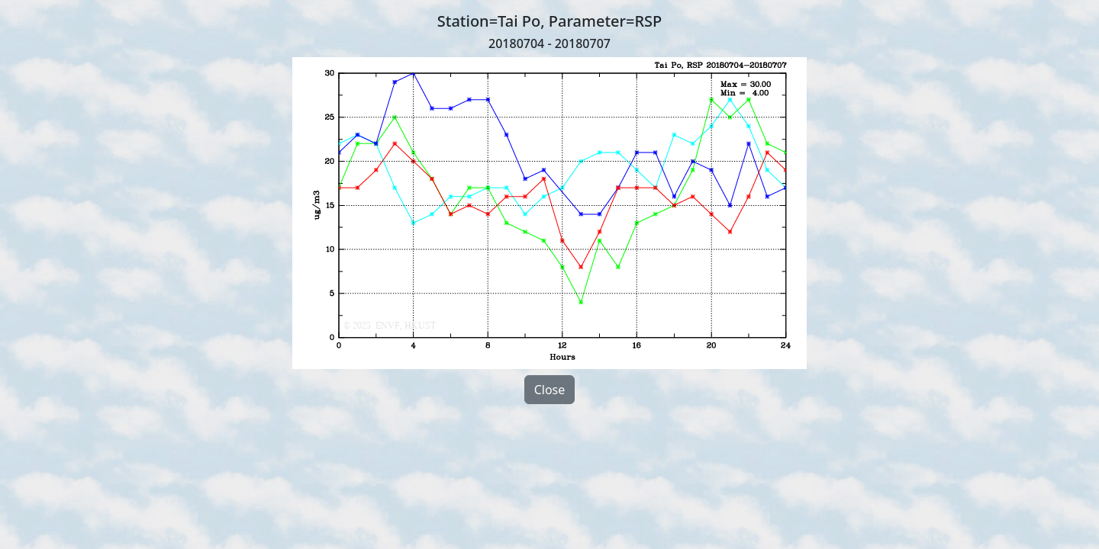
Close (550, 389)
